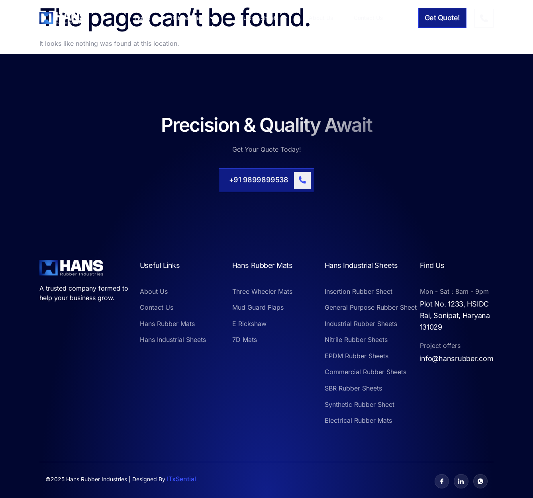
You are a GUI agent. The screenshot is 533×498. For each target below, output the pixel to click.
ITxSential (181, 479)
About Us (321, 17)
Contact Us (368, 17)
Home (142, 17)
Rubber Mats (192, 18)
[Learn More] (267, 180)
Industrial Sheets (261, 18)
